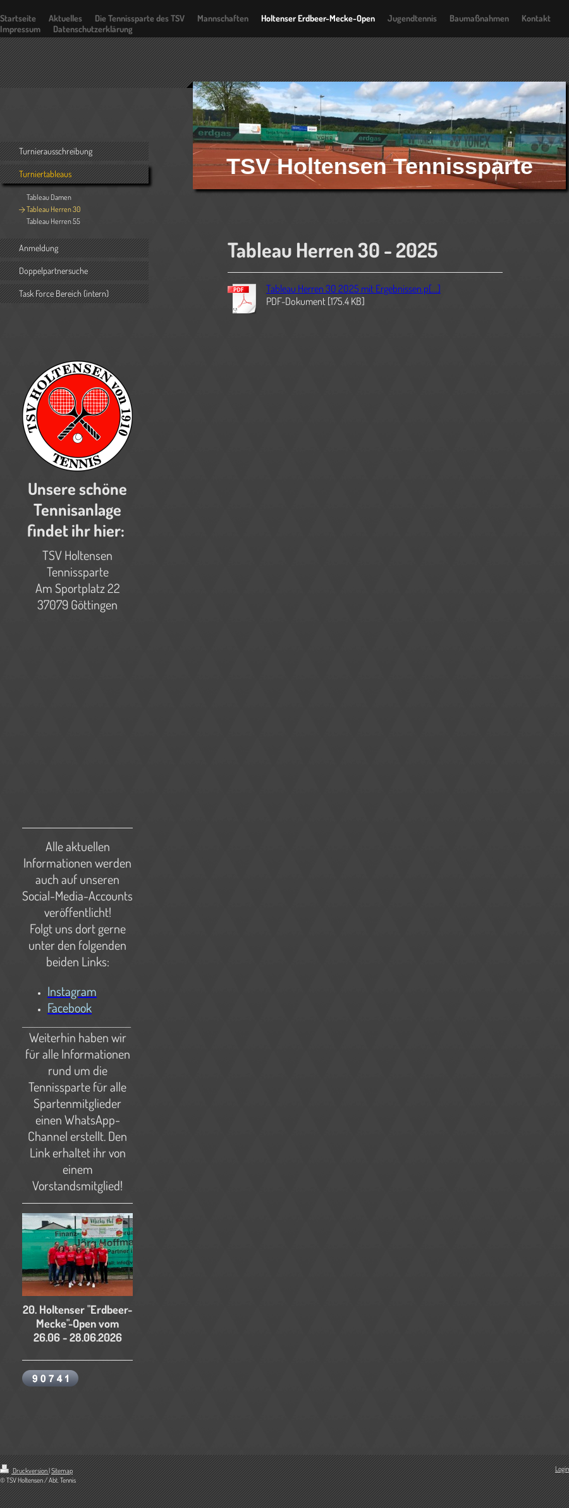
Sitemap (62, 1470)
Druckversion (24, 1470)
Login (562, 1468)
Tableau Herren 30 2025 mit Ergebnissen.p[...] (353, 288)
